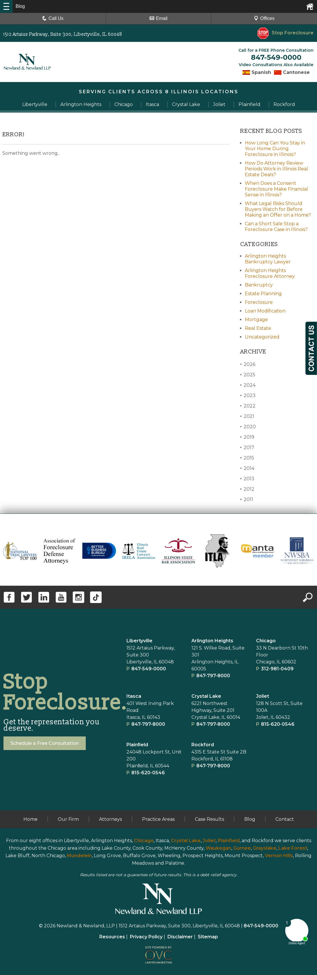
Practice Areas (158, 819)
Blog (249, 819)
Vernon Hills (279, 855)
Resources (112, 936)
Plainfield (229, 840)
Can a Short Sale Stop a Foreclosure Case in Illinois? (276, 226)
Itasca (133, 696)
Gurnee (242, 848)
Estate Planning (263, 293)
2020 (248, 426)
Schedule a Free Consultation (44, 743)
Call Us (53, 18)
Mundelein (79, 855)
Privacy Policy (146, 936)
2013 (247, 478)
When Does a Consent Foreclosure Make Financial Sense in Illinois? (276, 189)
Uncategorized (262, 337)
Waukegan (218, 848)
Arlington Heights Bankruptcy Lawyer (268, 259)
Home (30, 819)
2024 (248, 385)
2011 (246, 499)
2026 (247, 364)
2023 (248, 395)
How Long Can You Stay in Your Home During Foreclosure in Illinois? (275, 148)
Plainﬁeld (137, 744)
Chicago (266, 640)
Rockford (202, 744)
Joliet (262, 696)
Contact (284, 819)
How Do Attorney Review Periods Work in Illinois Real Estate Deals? (276, 168)
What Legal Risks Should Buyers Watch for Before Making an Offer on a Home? (278, 209)
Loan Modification (265, 311)
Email (158, 18)
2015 (247, 458)
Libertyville (139, 640)
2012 (247, 489)
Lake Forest (292, 848)
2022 (248, 406)
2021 (247, 416)
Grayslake (264, 848)
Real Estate (258, 328)
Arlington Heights (212, 640)
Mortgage (256, 319)
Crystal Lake (206, 696)
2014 (247, 468)
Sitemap (208, 936)
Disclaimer (180, 936)
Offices (264, 18)
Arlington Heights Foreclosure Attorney (270, 273)
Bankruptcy (259, 285)
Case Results (209, 819)
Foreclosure (259, 302)
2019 (247, 437)
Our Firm (68, 819)
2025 (247, 374)
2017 (247, 447)
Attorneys (110, 819)
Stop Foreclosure (285, 33)
